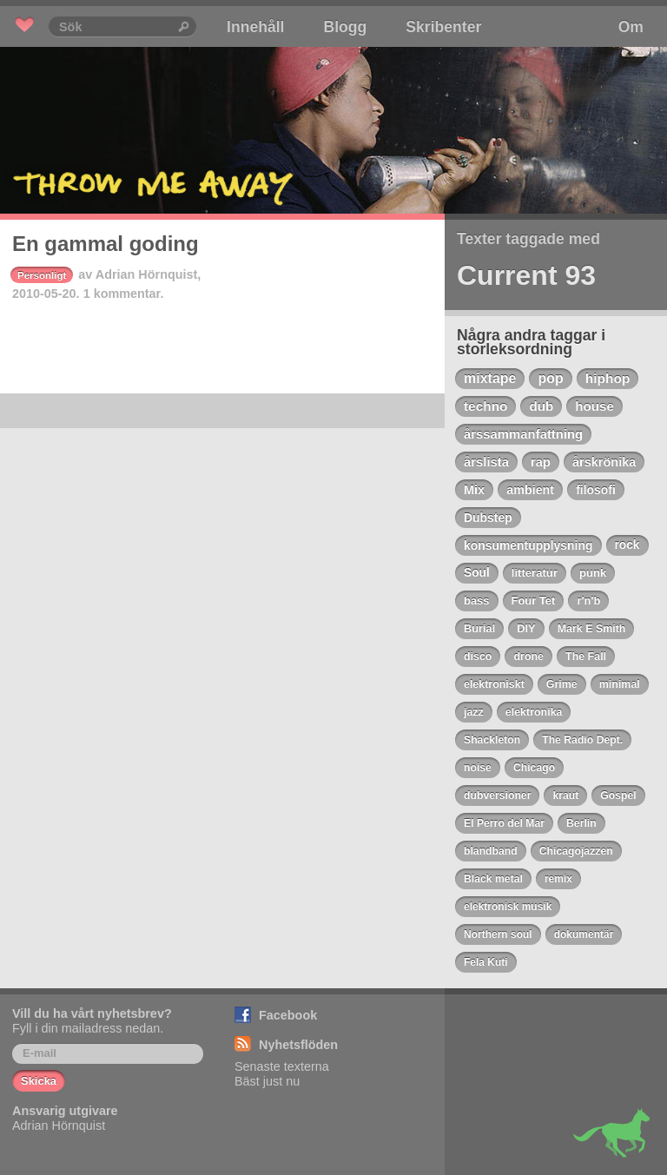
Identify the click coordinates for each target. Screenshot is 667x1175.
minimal (619, 684)
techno (485, 406)
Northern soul (498, 934)
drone (528, 656)
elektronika (534, 712)
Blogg (345, 27)
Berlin (581, 823)
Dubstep (488, 518)
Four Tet (534, 600)
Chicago (534, 768)
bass (477, 600)
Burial (479, 628)
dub (541, 406)
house (594, 406)
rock (627, 544)
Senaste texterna (281, 1066)
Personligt (41, 275)
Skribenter (443, 27)
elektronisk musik (507, 907)
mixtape (490, 378)
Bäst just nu (267, 1081)
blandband (491, 851)
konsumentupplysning (528, 545)
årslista (486, 462)
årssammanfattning (523, 434)
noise (478, 768)
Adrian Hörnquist (147, 274)
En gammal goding (105, 243)
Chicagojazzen (576, 851)
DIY (526, 628)
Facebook (288, 1015)
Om (631, 27)
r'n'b (588, 600)
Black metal (493, 879)
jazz (474, 712)
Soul (477, 572)
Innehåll (255, 27)
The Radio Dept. (582, 740)
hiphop (608, 378)
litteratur (535, 572)
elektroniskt (494, 684)
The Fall (585, 656)
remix (558, 879)
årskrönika (604, 462)
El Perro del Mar (504, 823)
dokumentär (584, 934)
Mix (474, 490)
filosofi (596, 490)
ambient (530, 490)
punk (592, 572)
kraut (565, 795)
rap (541, 462)
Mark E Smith (592, 629)
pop (550, 378)
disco (478, 656)
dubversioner (497, 795)
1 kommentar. (123, 293)
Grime (562, 684)
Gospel (618, 795)
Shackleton (492, 740)
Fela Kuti (486, 962)
